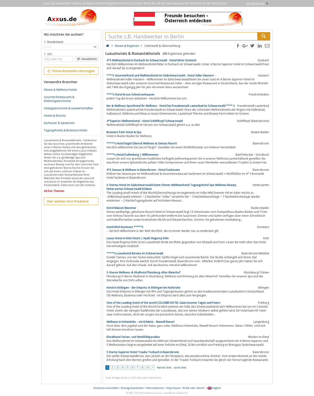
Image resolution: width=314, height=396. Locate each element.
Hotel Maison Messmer (121, 208)
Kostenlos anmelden (106, 388)
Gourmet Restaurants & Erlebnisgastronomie (59, 99)
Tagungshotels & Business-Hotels (65, 130)
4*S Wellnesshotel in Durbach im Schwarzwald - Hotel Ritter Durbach (151, 60)
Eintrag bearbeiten (132, 388)
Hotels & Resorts (55, 116)
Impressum (173, 388)
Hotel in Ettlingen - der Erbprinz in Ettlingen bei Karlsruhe (143, 287)
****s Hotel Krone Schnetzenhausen (130, 94)
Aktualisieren (87, 59)
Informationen (155, 388)
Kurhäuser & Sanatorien (59, 123)
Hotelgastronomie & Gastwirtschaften (68, 108)
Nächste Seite (164, 367)
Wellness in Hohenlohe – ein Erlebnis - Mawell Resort (141, 322)
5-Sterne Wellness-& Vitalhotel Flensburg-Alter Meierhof (143, 272)
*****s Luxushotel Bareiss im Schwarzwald (135, 253)
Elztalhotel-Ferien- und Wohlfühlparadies (133, 337)
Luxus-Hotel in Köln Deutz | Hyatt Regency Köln (138, 238)
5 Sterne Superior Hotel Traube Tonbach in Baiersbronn (143, 352)
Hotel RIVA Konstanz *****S (125, 227)
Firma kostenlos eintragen (71, 71)
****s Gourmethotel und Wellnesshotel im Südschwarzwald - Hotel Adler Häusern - (161, 75)
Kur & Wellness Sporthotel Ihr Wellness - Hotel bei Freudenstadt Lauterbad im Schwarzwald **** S (171, 106)
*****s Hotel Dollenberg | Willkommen (132, 155)
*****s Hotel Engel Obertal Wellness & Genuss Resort (142, 143)
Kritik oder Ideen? (194, 388)
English (214, 388)
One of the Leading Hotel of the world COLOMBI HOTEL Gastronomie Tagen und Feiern (163, 303)
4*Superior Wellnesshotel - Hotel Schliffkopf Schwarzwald (145, 121)
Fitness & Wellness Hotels (60, 90)
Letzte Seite (180, 367)
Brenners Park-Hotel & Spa (124, 132)
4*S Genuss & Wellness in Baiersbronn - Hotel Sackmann (143, 170)
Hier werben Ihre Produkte (68, 201)
